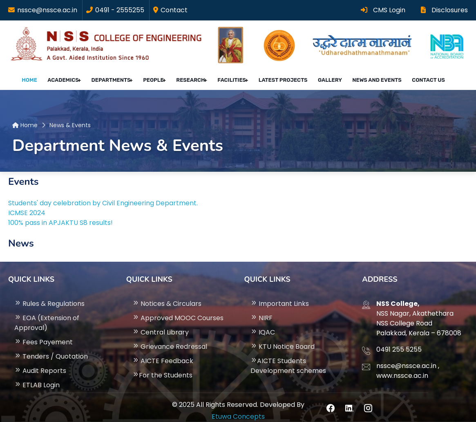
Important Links (279, 296)
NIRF (261, 311)
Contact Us (414, 77)
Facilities (231, 77)
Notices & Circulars (166, 296)
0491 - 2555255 (119, 10)
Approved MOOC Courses (177, 311)
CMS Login (383, 10)
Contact (174, 10)
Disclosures (444, 10)
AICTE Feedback (162, 354)
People (156, 77)
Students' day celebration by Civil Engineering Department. (103, 196)
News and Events (366, 77)
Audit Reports (40, 363)
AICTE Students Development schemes (288, 358)
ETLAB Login (37, 378)
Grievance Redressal (169, 339)
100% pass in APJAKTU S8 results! (60, 215)
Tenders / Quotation (51, 349)
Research (191, 77)
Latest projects (280, 77)
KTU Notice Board (282, 339)
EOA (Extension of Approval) (46, 315)
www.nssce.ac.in (402, 368)
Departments (115, 77)
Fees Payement (43, 335)
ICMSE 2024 (26, 206)
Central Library (160, 325)
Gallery (323, 77)
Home (40, 77)
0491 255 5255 (399, 342)
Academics (70, 77)
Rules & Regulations (49, 296)
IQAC (262, 325)
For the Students (162, 368)
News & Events (70, 118)
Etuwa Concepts (238, 409)
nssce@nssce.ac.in (47, 10)
